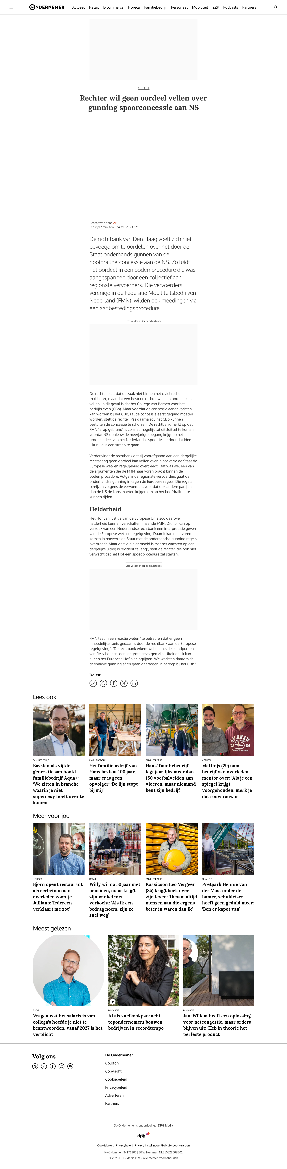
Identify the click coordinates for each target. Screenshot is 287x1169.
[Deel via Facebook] (113, 683)
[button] (147, 1145)
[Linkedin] (44, 1066)
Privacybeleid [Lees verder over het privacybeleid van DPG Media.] (124, 1145)
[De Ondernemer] (46, 7)
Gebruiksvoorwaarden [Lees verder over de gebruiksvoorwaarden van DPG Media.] (175, 1145)
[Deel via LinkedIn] (134, 683)
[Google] (35, 1066)
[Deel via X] (124, 683)
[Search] (275, 7)
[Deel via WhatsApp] (103, 683)
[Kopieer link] (93, 683)
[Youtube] (70, 1066)
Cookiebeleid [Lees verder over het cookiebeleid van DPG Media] (105, 1145)
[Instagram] (61, 1066)
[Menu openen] (11, 7)
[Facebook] (53, 1066)
